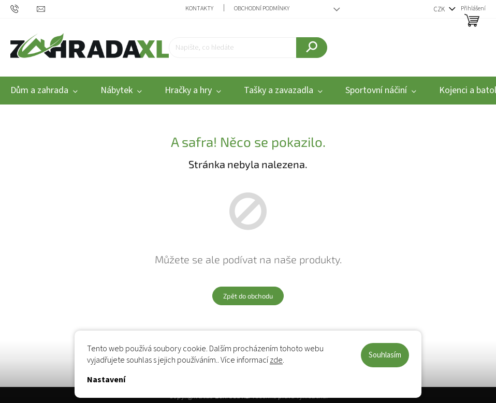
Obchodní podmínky (261, 8)
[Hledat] (248, 47)
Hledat (311, 56)
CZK (439, 9)
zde (276, 360)
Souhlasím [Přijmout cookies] (385, 355)
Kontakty (199, 8)
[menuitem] (121, 91)
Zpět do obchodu (248, 296)
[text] (23, 8)
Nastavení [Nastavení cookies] (106, 379)
